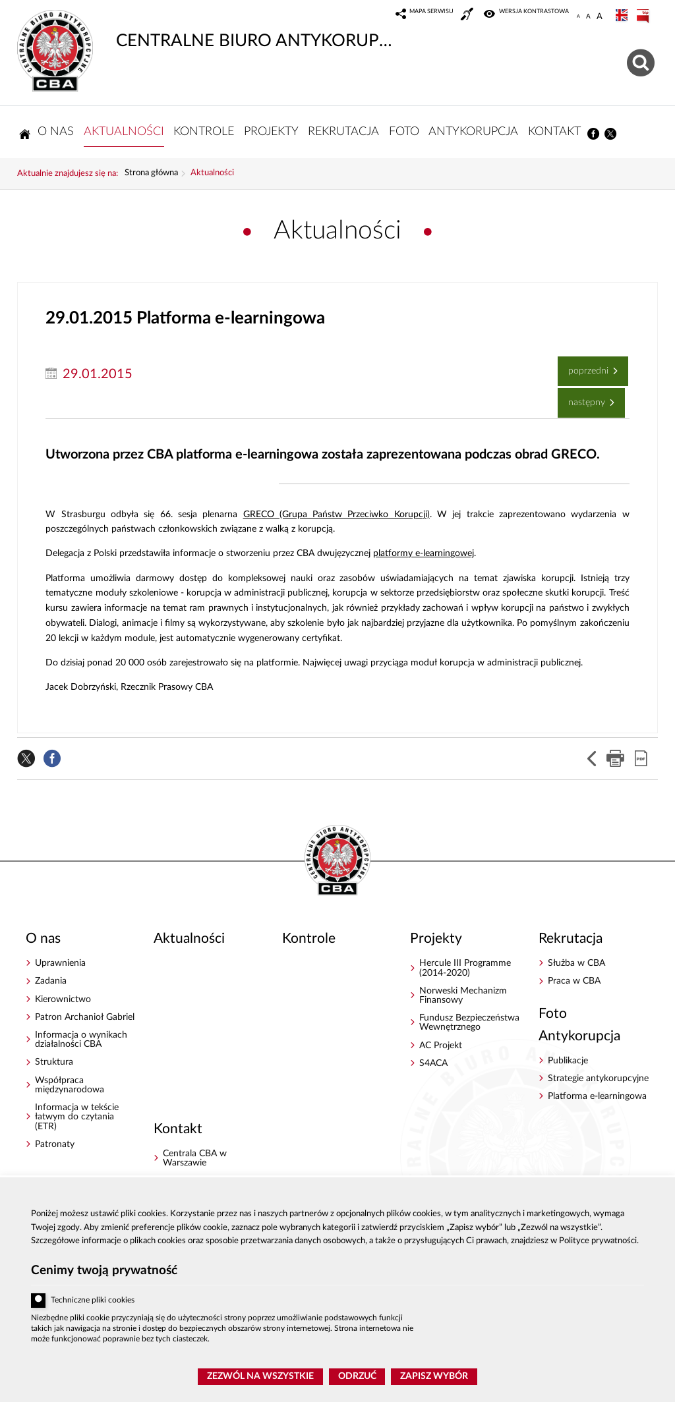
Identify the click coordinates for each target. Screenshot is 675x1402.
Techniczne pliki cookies (92, 1300)
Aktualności (212, 173)
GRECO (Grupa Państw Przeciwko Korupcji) (336, 514)
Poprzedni (584, 366)
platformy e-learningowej (423, 553)
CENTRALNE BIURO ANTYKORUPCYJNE (208, 29)
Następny (582, 397)
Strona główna (151, 173)
